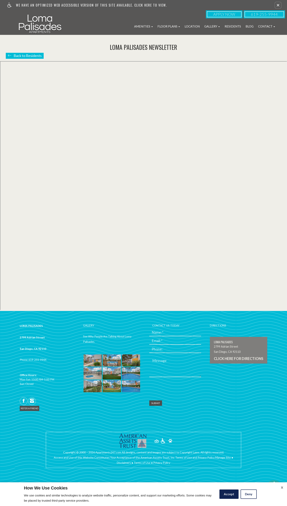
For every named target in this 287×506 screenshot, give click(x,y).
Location (192, 26)
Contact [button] (266, 26)
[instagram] (32, 401)
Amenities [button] (143, 26)
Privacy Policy (161, 462)
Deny (248, 494)
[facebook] (24, 401)
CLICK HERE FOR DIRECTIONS (238, 359)
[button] (278, 5)
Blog (250, 26)
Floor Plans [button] (168, 26)
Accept (229, 494)
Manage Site (223, 457)
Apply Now (224, 14)
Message (159, 361)
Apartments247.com (108, 452)
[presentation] (179, 388)
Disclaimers (124, 462)
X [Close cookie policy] (282, 487)
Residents (233, 26)
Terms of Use (142, 462)
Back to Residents (28, 55)
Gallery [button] (212, 26)
